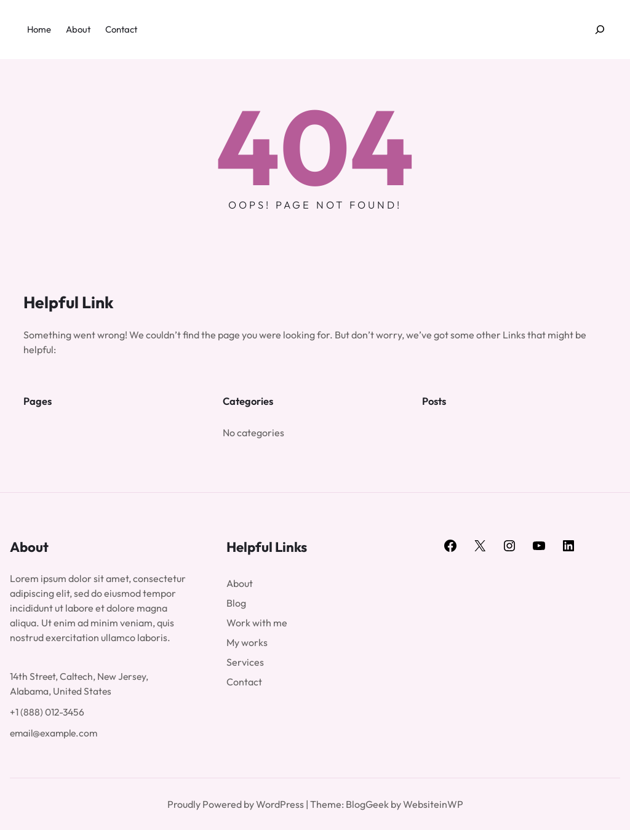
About (239, 583)
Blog (236, 603)
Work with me (256, 623)
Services (245, 662)
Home (39, 29)
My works (247, 642)
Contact (244, 682)
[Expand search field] (600, 29)
